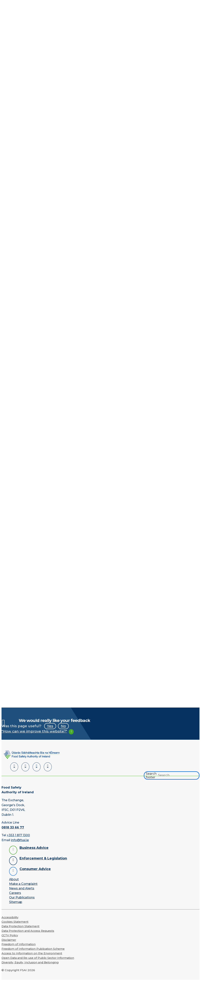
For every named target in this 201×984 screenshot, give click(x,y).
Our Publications (22, 901)
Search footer (151, 779)
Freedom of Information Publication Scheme (33, 952)
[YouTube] (37, 770)
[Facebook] (25, 770)
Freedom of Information (19, 948)
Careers (15, 896)
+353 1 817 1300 (18, 839)
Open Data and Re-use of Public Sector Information (38, 961)
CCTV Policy (10, 939)
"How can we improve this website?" (34, 735)
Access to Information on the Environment (32, 957)
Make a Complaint (23, 887)
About (14, 883)
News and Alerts (21, 892)
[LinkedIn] (14, 770)
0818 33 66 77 (13, 831)
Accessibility (10, 921)
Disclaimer (9, 943)
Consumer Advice (35, 873)
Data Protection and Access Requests (28, 934)
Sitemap (15, 905)
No (63, 730)
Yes (50, 730)
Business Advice (34, 851)
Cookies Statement (15, 925)
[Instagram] (48, 770)
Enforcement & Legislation (43, 862)
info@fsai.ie (20, 844)
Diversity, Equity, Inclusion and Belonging (30, 966)
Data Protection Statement (20, 930)
